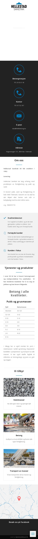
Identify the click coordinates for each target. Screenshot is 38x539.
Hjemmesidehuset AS (22, 537)
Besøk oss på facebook (19, 522)
